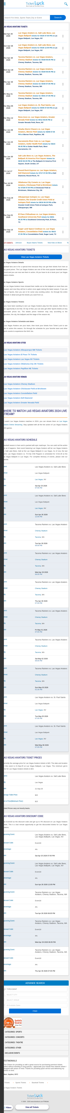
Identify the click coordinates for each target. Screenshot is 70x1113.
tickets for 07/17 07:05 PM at (37, 173)
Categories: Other (13, 1048)
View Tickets (63, 36)
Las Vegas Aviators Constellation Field (20, 393)
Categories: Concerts (14, 1037)
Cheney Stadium (41, 531)
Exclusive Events (12, 1053)
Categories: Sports (13, 1032)
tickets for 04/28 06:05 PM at (36, 59)
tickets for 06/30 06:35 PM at (37, 160)
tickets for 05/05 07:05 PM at (37, 107)
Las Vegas (39, 479)
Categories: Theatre (14, 1042)
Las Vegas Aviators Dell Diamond (18, 398)
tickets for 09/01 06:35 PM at (37, 218)
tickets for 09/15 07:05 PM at (37, 231)
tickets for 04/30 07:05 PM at (36, 83)
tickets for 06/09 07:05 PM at (36, 131)
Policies (46, 1101)
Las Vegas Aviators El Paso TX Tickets (20, 355)
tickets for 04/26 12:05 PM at (37, 47)
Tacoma (38, 537)
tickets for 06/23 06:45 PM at (36, 145)
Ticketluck (35, 4)
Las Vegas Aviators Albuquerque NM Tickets (23, 350)
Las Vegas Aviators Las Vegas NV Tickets (21, 359)
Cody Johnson (20, 243)
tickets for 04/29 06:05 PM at (36, 71)
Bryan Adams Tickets (39, 243)
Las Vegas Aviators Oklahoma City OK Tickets (23, 364)
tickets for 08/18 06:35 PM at (37, 202)
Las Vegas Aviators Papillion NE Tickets (21, 368)
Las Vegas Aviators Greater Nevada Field (21, 403)
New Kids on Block (59, 243)
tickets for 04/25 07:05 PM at (37, 35)
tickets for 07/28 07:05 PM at (38, 186)
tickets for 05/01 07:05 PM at (36, 95)
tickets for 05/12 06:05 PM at (36, 119)
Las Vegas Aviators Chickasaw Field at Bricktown (25, 389)
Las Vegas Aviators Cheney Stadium (19, 384)
